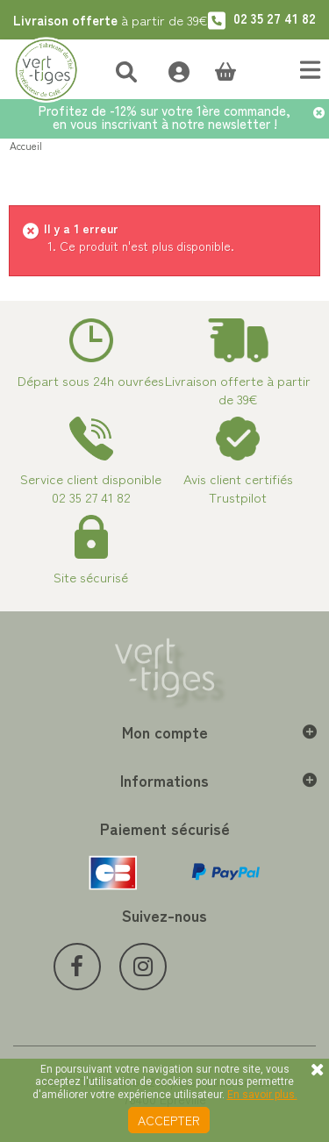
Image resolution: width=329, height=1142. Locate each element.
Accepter (169, 1120)
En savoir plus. (262, 1094)
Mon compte (165, 731)
